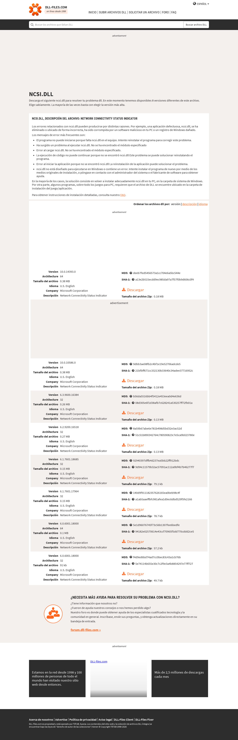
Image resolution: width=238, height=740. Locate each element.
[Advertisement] (119, 64)
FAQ (173, 12)
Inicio (93, 12)
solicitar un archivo (144, 12)
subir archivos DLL (112, 12)
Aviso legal (105, 719)
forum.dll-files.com (84, 630)
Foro (165, 12)
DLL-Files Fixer (144, 719)
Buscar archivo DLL (196, 24)
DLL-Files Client (123, 719)
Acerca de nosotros (41, 719)
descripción (189, 204)
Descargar (135, 289)
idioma (203, 204)
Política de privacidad (83, 719)
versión (175, 204)
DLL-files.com (98, 661)
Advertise (61, 719)
